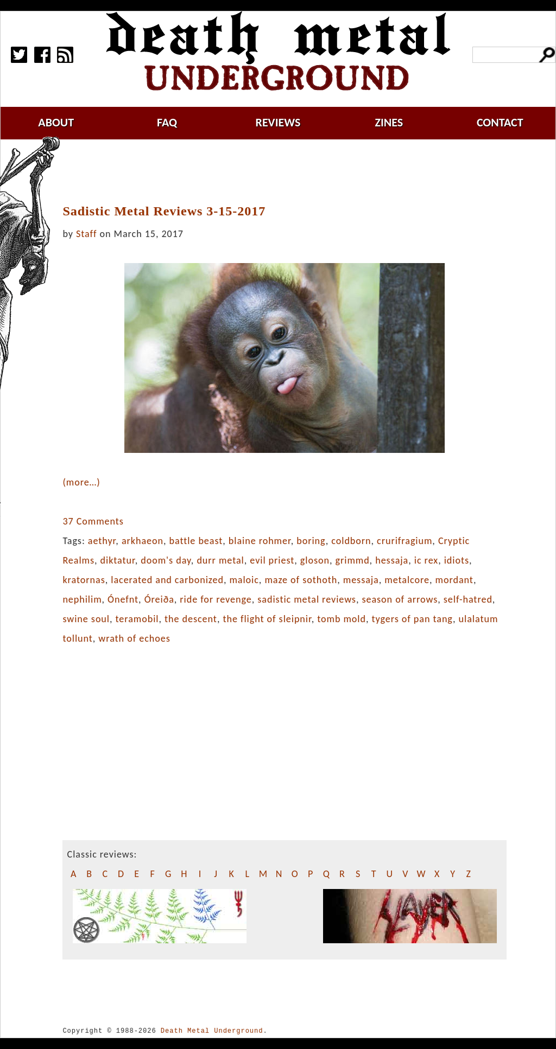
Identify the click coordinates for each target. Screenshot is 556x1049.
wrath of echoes (134, 638)
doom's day (166, 560)
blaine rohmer (260, 541)
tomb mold (341, 619)
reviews (278, 122)
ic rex (426, 560)
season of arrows (400, 599)
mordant (454, 580)
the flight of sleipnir (267, 619)
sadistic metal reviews (306, 599)
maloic (243, 580)
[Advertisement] (291, 172)
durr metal (220, 560)
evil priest (272, 560)
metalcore (406, 580)
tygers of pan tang (412, 619)
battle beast (196, 541)
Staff (86, 234)
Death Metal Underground (212, 1030)
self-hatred (468, 599)
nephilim (82, 599)
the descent (191, 619)
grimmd (353, 560)
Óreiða (159, 599)
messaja (361, 580)
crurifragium (404, 541)
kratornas (83, 580)
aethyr (102, 541)
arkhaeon (142, 541)
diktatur (117, 560)
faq (167, 122)
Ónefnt (123, 599)
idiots (456, 560)
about (56, 122)
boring (311, 541)
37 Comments (92, 521)
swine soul (86, 619)
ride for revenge (215, 599)
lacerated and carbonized (167, 580)
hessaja (391, 560)
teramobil (137, 619)
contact (500, 122)
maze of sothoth (300, 580)
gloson (315, 560)
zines (389, 122)
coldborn (351, 541)
